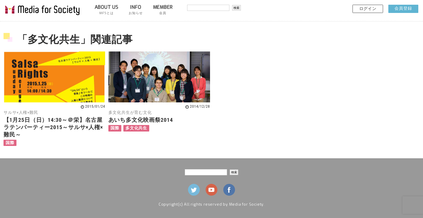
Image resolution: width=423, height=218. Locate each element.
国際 (10, 142)
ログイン (368, 8)
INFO (135, 9)
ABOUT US (106, 9)
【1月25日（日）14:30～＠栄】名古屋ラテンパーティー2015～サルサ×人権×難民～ (53, 127)
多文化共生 (136, 128)
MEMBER (163, 9)
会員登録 (403, 8)
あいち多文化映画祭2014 (140, 120)
